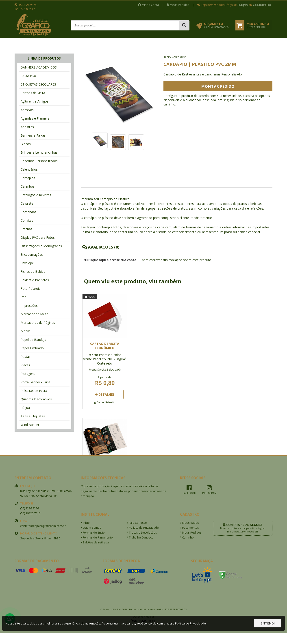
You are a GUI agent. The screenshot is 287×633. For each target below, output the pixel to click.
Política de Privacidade (143, 528)
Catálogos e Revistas (36, 195)
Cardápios (28, 178)
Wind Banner (30, 425)
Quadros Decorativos (36, 399)
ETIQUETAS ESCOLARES (38, 84)
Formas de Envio (93, 532)
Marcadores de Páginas (38, 322)
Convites (27, 220)
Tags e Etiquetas (33, 416)
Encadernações (32, 254)
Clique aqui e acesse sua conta (110, 260)
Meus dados (189, 523)
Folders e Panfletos (35, 280)
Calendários (29, 169)
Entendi (268, 623)
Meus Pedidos (178, 5)
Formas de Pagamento (97, 537)
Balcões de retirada (95, 542)
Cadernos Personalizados (39, 161)
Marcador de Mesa (34, 314)
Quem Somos (91, 528)
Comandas (28, 212)
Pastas (25, 356)
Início (167, 57)
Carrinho (187, 537)
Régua (25, 408)
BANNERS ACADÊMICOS (39, 67)
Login (243, 5)
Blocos (26, 144)
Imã (23, 297)
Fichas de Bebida (33, 271)
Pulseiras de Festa (34, 390)
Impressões (29, 305)
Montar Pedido (218, 86)
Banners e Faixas (33, 135)
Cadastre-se (262, 5)
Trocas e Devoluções (142, 532)
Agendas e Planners (35, 118)
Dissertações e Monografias (41, 246)
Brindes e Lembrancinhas (39, 152)
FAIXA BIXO (29, 76)
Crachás (26, 229)
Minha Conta (148, 5)
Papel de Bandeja (33, 339)
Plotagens (28, 373)
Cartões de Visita (33, 93)
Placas (25, 365)
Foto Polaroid (31, 288)
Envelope (27, 263)
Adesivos (27, 110)
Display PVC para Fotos (38, 237)
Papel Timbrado (32, 348)
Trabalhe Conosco (140, 537)
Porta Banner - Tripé (35, 382)
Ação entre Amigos (34, 101)
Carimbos (28, 186)
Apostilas (27, 127)
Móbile (25, 331)
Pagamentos (189, 528)
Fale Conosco (137, 523)
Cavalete (27, 203)
